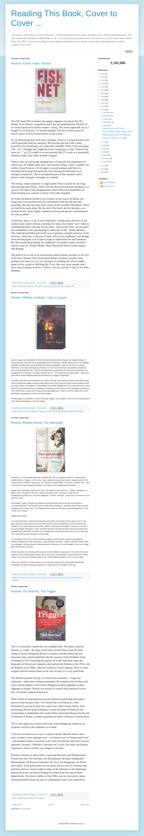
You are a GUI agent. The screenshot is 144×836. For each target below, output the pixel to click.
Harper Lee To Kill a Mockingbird (50, 411)
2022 (103, 87)
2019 (103, 97)
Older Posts (85, 805)
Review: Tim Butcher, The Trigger (33, 591)
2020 (103, 93)
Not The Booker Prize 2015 (41, 286)
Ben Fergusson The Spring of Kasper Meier (31, 577)
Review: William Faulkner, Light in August (39, 297)
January (106, 162)
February (106, 158)
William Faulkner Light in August (72, 411)
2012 (103, 172)
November (107, 116)
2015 (103, 110)
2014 (103, 166)
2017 (103, 103)
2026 (103, 74)
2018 (103, 100)
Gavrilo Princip (22, 798)
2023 (103, 84)
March (105, 155)
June (105, 145)
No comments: (42, 283)
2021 (103, 90)
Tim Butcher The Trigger (36, 798)
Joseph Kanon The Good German (58, 577)
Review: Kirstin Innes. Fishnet (31, 63)
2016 (103, 106)
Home (51, 805)
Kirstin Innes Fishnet (24, 286)
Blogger (82, 824)
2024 (103, 80)
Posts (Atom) (26, 809)
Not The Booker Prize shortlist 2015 (62, 286)
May (104, 149)
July (104, 142)
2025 (103, 77)
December (107, 112)
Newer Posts (16, 805)
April (105, 152)
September (107, 122)
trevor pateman (108, 186)
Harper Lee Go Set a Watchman (28, 411)
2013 (103, 169)
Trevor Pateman (109, 182)
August (106, 125)
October (106, 119)
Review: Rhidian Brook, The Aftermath (37, 422)
